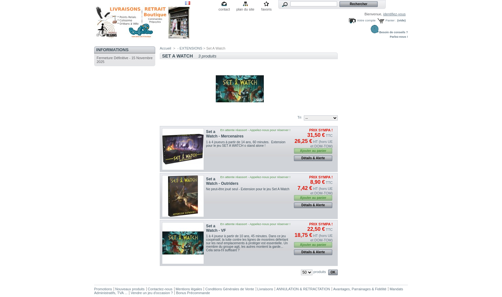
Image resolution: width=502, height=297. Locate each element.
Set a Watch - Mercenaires (225, 133)
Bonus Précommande (193, 293)
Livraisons (265, 289)
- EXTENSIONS (189, 48)
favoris (266, 9)
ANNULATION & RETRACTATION (303, 289)
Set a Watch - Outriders (222, 181)
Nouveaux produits (130, 289)
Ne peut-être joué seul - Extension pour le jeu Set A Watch (247, 189)
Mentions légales (189, 289)
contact (224, 9)
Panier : (390, 20)
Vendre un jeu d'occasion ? (152, 293)
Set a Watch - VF (216, 228)
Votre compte (366, 20)
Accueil (165, 48)
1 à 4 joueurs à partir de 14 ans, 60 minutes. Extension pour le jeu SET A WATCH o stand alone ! (246, 143)
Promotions (103, 289)
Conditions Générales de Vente (229, 289)
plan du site (245, 9)
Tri (299, 117)
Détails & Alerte (313, 158)
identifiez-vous (394, 14)
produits (319, 272)
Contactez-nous (160, 289)
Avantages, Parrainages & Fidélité (359, 289)
